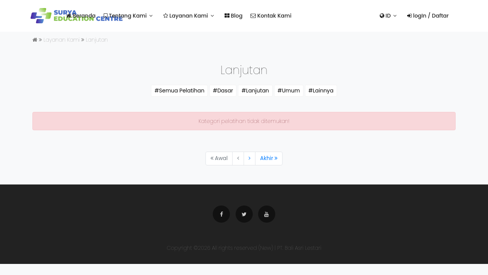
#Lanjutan (255, 90)
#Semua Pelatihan (179, 90)
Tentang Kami (125, 15)
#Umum (289, 90)
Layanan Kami (185, 15)
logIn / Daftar (428, 15)
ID (385, 15)
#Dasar (223, 90)
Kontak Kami (270, 15)
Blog (234, 15)
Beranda (81, 15)
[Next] (249, 158)
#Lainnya (321, 90)
